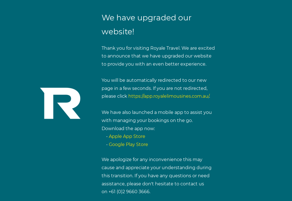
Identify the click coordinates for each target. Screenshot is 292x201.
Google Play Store (128, 144)
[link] (60, 74)
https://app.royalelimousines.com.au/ (168, 96)
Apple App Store (127, 136)
